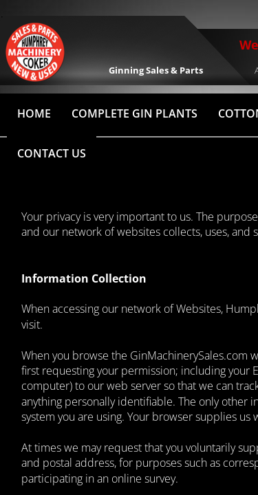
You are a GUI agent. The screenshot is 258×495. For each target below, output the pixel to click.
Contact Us (51, 153)
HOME (34, 113)
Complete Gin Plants (134, 113)
